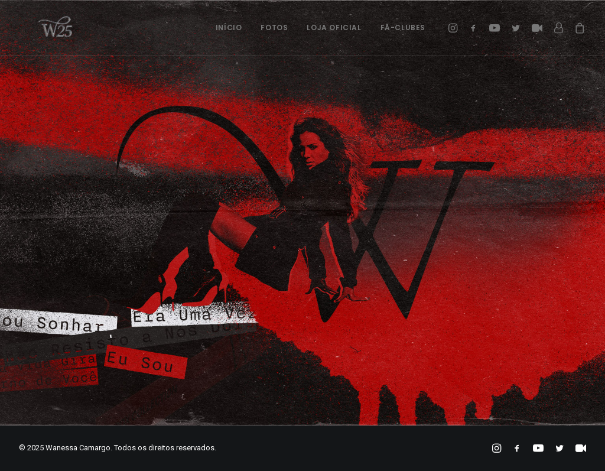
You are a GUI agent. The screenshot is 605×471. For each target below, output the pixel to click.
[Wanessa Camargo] (40, 28)
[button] (455, 28)
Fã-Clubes (402, 27)
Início (229, 27)
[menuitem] (229, 28)
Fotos (274, 27)
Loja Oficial (334, 27)
